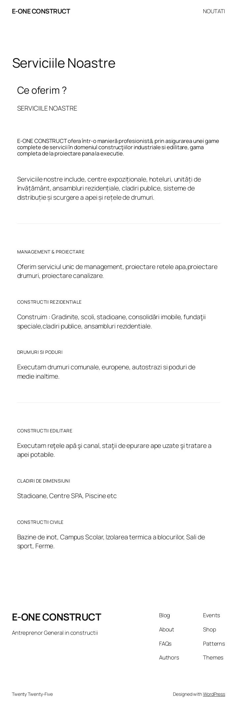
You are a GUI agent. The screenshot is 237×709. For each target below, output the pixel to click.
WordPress (214, 694)
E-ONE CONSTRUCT (41, 11)
